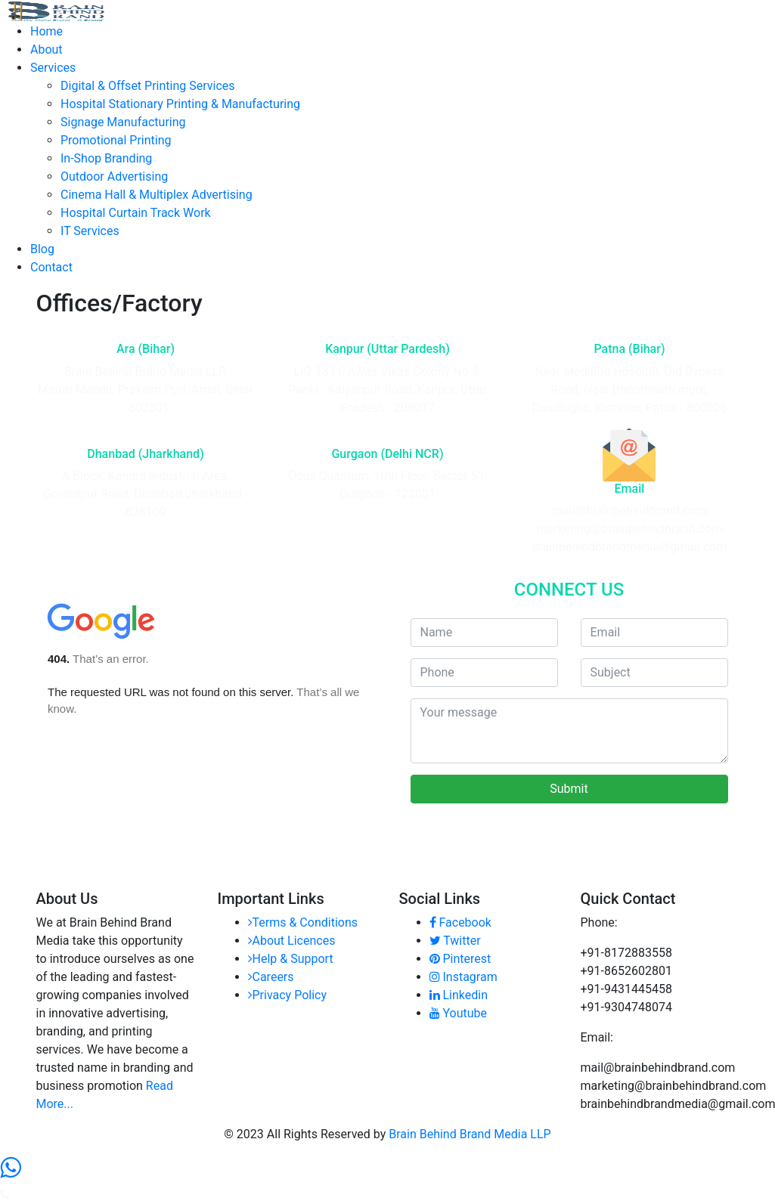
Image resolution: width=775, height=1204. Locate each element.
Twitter (455, 940)
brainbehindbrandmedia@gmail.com (629, 547)
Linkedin (458, 995)
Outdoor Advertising (114, 176)
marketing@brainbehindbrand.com (630, 529)
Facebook (460, 922)
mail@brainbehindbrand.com (629, 510)
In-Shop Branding (106, 158)
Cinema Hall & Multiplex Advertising (156, 194)
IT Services (89, 231)
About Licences (292, 940)
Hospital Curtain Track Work (135, 213)
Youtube (458, 1013)
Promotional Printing (115, 140)
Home (46, 31)
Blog (42, 249)
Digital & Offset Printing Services (147, 86)
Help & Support (290, 959)
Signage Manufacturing (123, 122)
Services (53, 67)
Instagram (463, 977)
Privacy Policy (287, 995)
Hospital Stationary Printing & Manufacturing (180, 104)
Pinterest (460, 959)
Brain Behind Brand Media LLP (469, 1134)
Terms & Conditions (303, 922)
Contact (51, 267)
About (46, 49)
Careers (271, 977)
